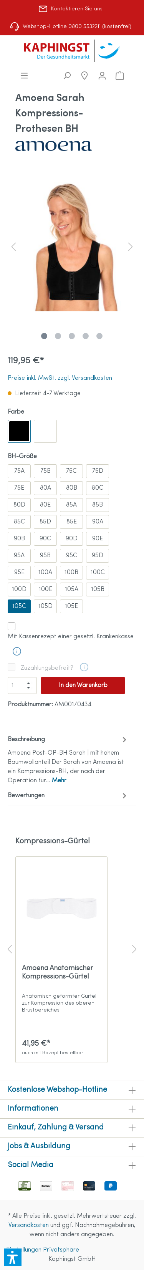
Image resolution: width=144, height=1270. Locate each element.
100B (71, 573)
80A (45, 488)
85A (71, 505)
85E (71, 522)
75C (71, 471)
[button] (13, 1257)
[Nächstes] (130, 246)
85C (19, 522)
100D (19, 589)
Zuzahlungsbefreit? (47, 668)
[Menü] (24, 75)
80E (45, 505)
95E (19, 573)
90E (97, 539)
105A (71, 589)
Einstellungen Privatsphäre (42, 1250)
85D (45, 522)
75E (19, 488)
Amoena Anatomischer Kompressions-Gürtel (57, 972)
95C (71, 556)
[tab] (68, 759)
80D (19, 505)
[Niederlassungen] (84, 75)
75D (97, 471)
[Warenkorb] (120, 75)
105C (19, 606)
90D (72, 539)
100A (45, 573)
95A (19, 556)
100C (98, 573)
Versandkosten (28, 1225)
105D (45, 606)
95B (45, 556)
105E (71, 606)
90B (19, 539)
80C (97, 488)
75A (19, 471)
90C (45, 539)
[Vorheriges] (13, 246)
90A (97, 522)
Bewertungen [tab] (68, 795)
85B (97, 505)
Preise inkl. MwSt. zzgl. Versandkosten (60, 378)
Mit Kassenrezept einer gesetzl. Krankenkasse (71, 637)
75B (45, 471)
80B (71, 488)
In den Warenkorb (83, 685)
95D (97, 556)
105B (97, 589)
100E (45, 589)
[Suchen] (67, 75)
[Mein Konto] (102, 75)
